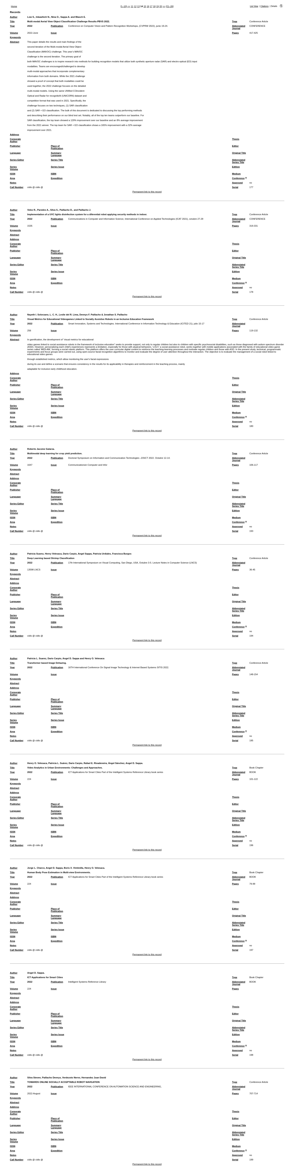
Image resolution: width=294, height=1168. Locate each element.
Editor (235, 146)
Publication (57, 26)
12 (135, 6)
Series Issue (57, 167)
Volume (14, 33)
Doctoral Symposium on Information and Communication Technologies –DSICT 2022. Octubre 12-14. (119, 458)
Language (15, 153)
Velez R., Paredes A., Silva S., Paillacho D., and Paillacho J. (59, 210)
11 (132, 6)
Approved (237, 182)
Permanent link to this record (147, 191)
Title (12, 21)
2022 (29, 26)
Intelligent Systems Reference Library (87, 982)
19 (157, 6)
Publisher (15, 146)
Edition (236, 167)
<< (128, 6)
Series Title (57, 160)
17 (151, 6)
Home (14, 6)
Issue (54, 33)
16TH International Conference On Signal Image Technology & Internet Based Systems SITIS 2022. (118, 667)
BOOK (252, 772)
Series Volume (14, 168)
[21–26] (169, 6)
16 (148, 6)
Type (234, 21)
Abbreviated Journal (238, 27)
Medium (236, 174)
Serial (235, 187)
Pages (235, 33)
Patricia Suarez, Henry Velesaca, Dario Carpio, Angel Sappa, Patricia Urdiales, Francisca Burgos (79, 553)
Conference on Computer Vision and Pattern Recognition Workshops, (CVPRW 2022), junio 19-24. (118, 26)
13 (138, 6)
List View (254, 6)
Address (14, 134)
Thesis (235, 139)
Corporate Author (15, 140)
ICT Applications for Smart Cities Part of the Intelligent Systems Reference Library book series (115, 772)
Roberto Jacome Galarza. (41, 449)
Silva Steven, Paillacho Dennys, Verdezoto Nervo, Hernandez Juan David (66, 1077)
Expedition (56, 178)
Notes (13, 182)
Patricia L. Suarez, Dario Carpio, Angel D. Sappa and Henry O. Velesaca (66, 658)
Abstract (14, 42)
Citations (265, 6)
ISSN (12, 174)
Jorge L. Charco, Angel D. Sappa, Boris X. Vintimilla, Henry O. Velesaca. (66, 868)
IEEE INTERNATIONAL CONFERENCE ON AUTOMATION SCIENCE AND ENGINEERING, (115, 1086)
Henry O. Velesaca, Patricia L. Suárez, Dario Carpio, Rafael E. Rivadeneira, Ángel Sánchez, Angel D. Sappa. (85, 763)
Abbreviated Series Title (238, 161)
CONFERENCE (257, 26)
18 (154, 6)
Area (12, 178)
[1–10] (123, 6)
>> (164, 6)
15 (145, 6)
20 (160, 6)
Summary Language (56, 154)
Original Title (239, 153)
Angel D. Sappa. (36, 973)
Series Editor (17, 160)
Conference (238, 178)
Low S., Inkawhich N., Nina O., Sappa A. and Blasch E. (56, 17)
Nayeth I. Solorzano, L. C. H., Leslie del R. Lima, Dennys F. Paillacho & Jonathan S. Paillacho (77, 314)
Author (14, 17)
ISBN (53, 174)
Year (12, 26)
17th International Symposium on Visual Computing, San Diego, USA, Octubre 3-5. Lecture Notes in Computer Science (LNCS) (132, 562)
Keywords (15, 37)
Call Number (16, 187)
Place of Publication (57, 147)
